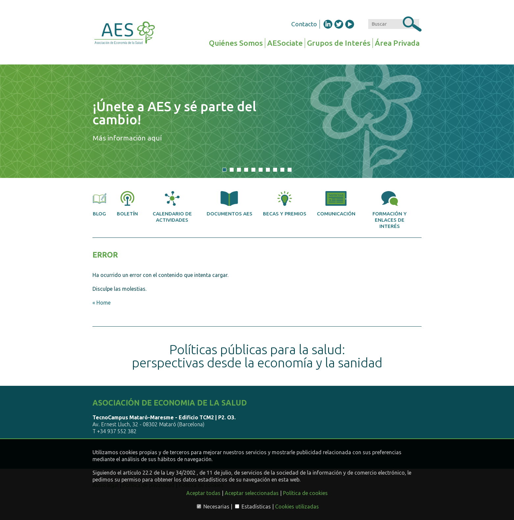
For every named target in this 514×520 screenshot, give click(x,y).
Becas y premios (284, 203)
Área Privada (397, 43)
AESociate (285, 43)
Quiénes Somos (236, 43)
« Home (101, 303)
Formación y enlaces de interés (390, 210)
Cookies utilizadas (297, 506)
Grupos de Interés (339, 43)
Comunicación (336, 203)
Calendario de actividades (172, 207)
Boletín (127, 203)
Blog (99, 203)
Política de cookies (305, 493)
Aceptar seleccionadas (252, 493)
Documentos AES (229, 203)
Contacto (304, 24)
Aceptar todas (203, 493)
